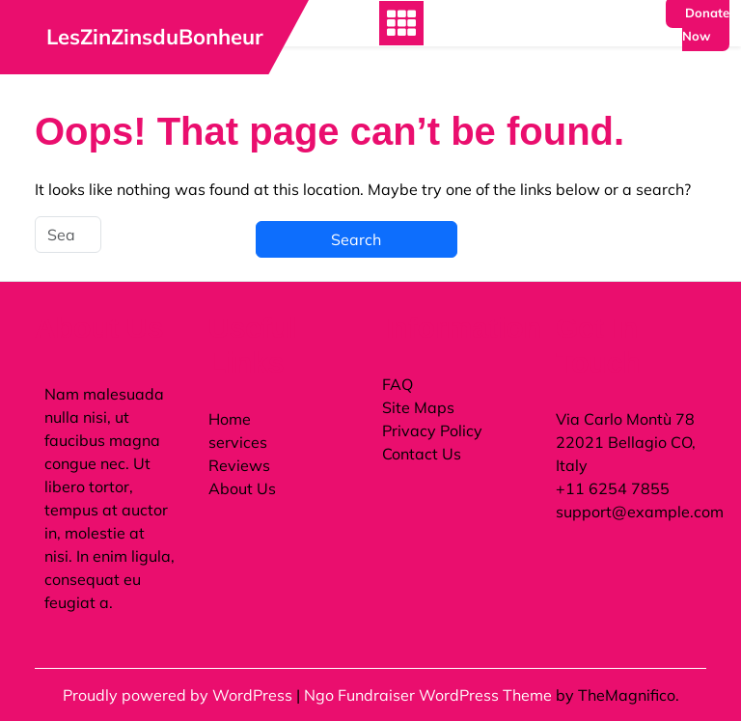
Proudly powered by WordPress (179, 695)
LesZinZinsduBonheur (154, 36)
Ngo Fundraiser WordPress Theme (430, 695)
